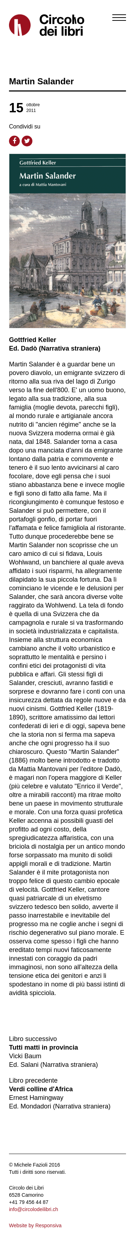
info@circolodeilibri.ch (33, 1209)
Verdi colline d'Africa (41, 1089)
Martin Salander (41, 81)
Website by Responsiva (35, 1225)
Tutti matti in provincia (43, 1047)
